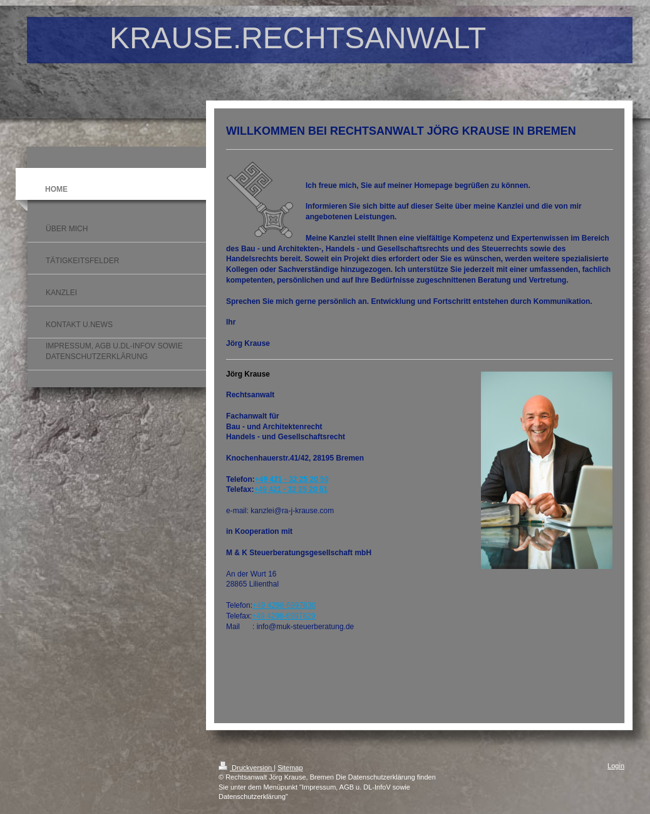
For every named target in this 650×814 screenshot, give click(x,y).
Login (615, 766)
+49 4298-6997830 (284, 605)
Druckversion (246, 767)
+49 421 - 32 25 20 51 (291, 489)
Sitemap (289, 767)
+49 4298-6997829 (283, 616)
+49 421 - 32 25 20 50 (292, 479)
